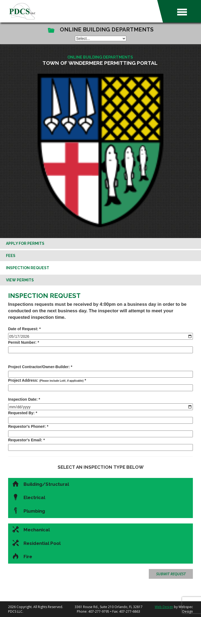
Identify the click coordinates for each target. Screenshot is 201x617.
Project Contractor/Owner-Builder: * (40, 367)
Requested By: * (22, 413)
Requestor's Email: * (26, 440)
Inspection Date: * (24, 399)
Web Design (164, 607)
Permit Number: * (23, 342)
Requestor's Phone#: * (28, 426)
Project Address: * (47, 380)
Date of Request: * (24, 329)
